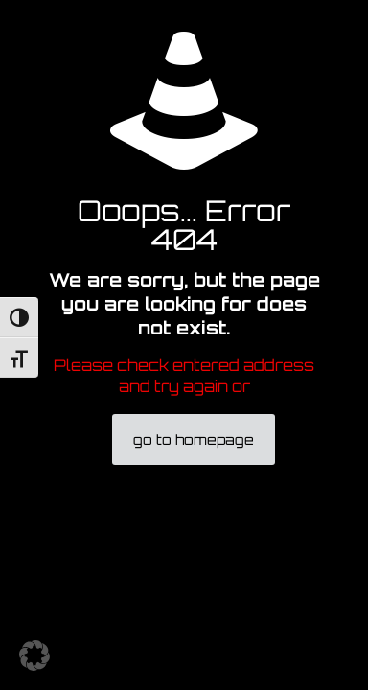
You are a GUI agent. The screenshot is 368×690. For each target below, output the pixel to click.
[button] (34, 655)
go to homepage (193, 439)
